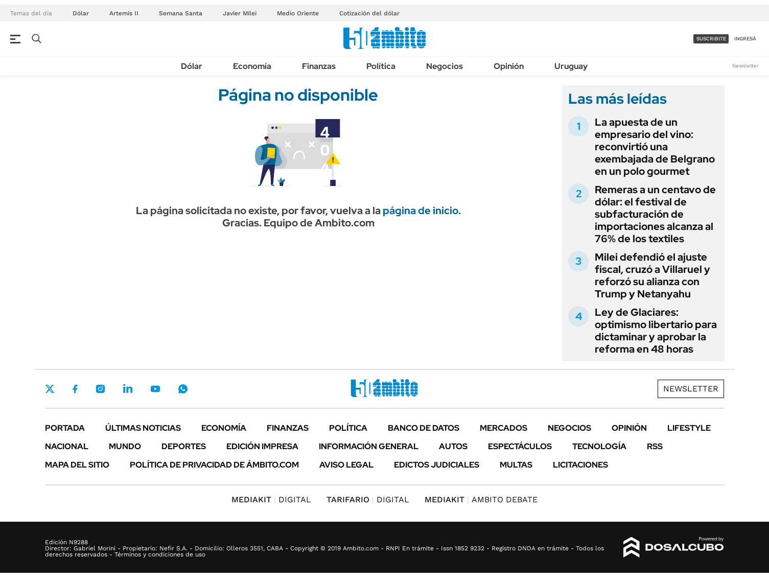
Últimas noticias (143, 428)
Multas (516, 464)
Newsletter (745, 65)
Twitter (50, 389)
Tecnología (599, 446)
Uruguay (571, 66)
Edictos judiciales (436, 464)
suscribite (711, 38)
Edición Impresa (262, 446)
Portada (65, 428)
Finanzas (319, 66)
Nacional (66, 446)
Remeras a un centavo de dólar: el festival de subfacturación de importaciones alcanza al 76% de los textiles (655, 214)
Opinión (509, 66)
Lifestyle (689, 428)
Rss (655, 446)
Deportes (183, 446)
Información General (368, 446)
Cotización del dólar (369, 13)
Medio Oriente (298, 13)
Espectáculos (520, 446)
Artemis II (123, 13)
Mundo (125, 446)
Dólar (81, 13)
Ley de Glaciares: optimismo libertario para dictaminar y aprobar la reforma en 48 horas (656, 331)
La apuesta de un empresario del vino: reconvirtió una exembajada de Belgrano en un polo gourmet (655, 146)
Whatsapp (183, 388)
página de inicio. (422, 210)
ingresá (745, 38)
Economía (252, 66)
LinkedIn (127, 388)
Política (380, 66)
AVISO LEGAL (346, 464)
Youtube (155, 389)
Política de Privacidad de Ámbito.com (214, 464)
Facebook (75, 388)
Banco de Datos (423, 428)
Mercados (503, 428)
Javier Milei (240, 13)
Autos (453, 446)
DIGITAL (271, 499)
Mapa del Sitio (77, 464)
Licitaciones (580, 464)
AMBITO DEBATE (481, 499)
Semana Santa (180, 13)
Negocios (444, 66)
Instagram (100, 388)
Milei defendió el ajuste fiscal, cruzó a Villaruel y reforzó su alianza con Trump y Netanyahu (652, 275)
